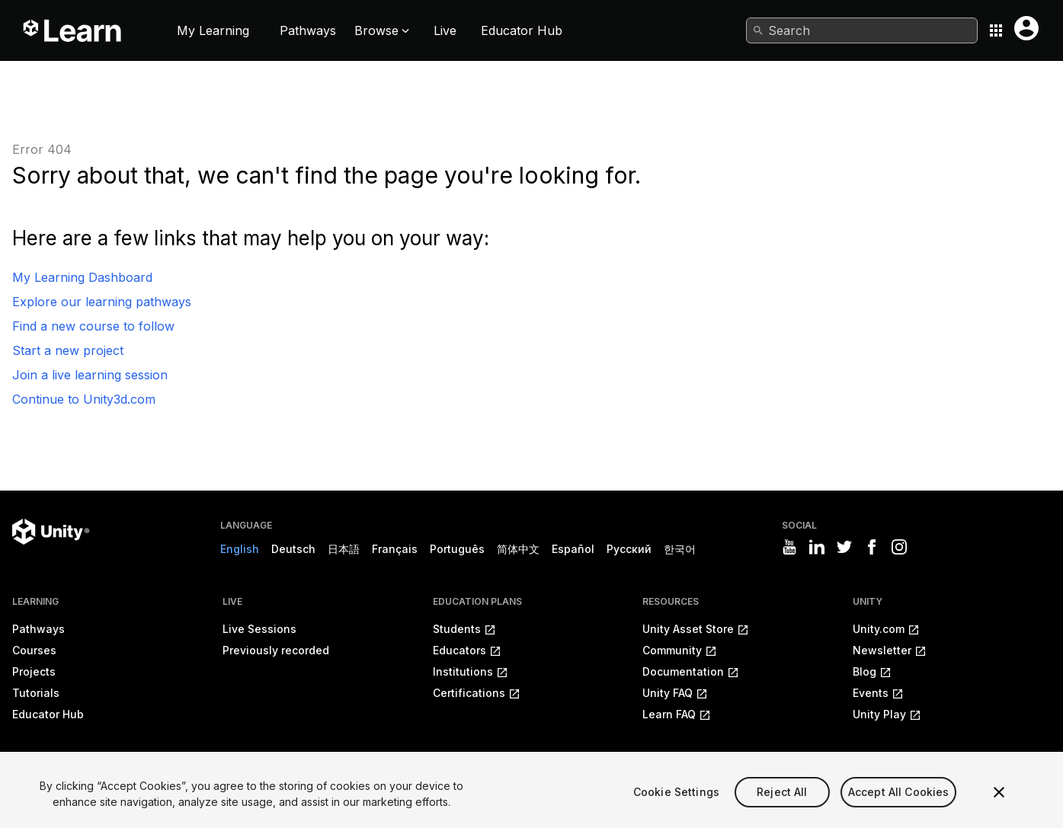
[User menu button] (1026, 28)
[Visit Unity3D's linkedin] (816, 547)
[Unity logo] (50, 531)
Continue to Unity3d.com (83, 399)
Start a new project (67, 350)
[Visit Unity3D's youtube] (789, 547)
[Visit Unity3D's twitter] (844, 547)
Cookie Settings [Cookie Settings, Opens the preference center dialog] (676, 812)
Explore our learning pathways (101, 301)
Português (457, 548)
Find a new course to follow (93, 326)
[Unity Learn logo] (73, 30)
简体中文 (518, 548)
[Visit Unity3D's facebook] (871, 547)
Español (573, 548)
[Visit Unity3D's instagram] (899, 547)
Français (395, 548)
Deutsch (293, 548)
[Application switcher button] (996, 30)
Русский (629, 548)
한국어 (680, 548)
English (239, 548)
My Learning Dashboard (82, 277)
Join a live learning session (90, 374)
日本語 (344, 548)
